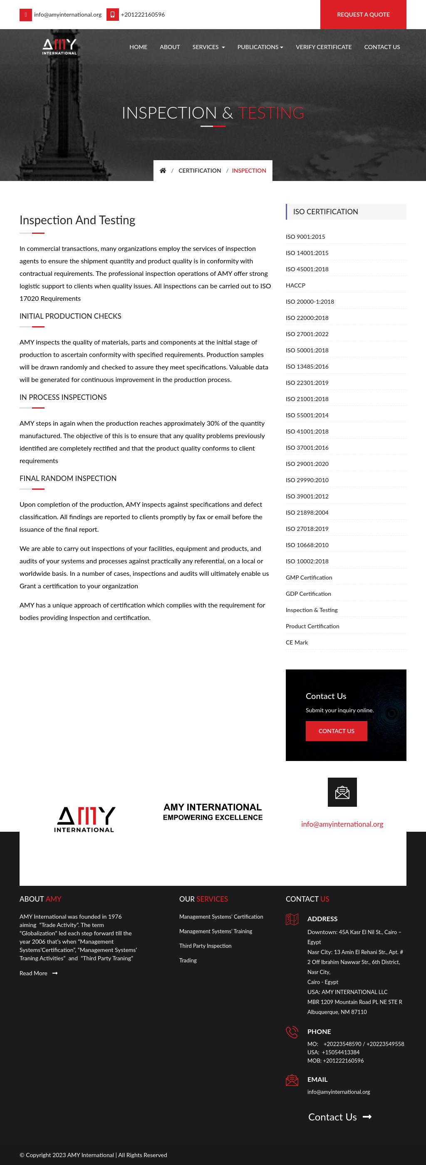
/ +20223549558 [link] (383, 1043)
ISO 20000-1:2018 (310, 301)
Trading (188, 960)
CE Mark (297, 642)
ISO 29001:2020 (307, 463)
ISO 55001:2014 (307, 415)
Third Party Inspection (205, 945)
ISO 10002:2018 (307, 561)
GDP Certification (308, 593)
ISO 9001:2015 (305, 236)
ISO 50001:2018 (307, 350)
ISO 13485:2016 (307, 366)
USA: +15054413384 (333, 1051)
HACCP (295, 285)
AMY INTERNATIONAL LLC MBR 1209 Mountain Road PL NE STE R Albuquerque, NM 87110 (354, 1001)
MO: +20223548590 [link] (334, 1043)
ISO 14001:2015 (307, 252)
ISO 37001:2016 (307, 447)
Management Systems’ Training (215, 930)
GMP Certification (309, 577)
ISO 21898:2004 (307, 512)
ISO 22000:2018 (307, 317)
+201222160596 (135, 14)
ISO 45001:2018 (307, 269)
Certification (199, 170)
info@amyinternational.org (61, 14)
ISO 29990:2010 (307, 479)
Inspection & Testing (312, 609)
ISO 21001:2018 (307, 398)
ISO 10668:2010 (307, 544)
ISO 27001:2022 (307, 333)
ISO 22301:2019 (307, 382)
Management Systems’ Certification (221, 916)
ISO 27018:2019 (307, 528)
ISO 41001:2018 (307, 431)
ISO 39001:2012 (307, 496)
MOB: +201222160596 (335, 1060)
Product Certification (312, 626)
